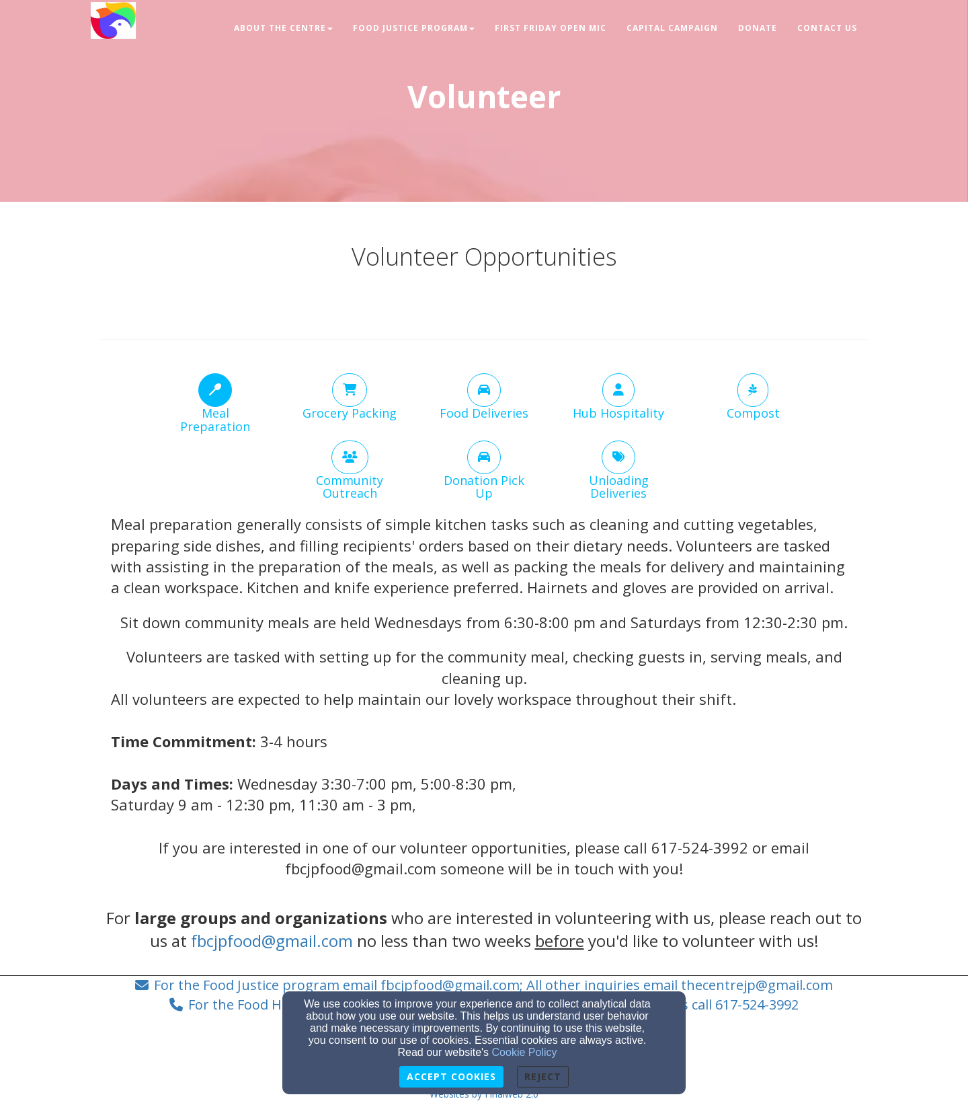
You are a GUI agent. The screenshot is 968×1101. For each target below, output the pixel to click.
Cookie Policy (524, 1052)
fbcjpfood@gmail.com (272, 940)
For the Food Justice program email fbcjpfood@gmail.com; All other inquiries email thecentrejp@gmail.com (493, 985)
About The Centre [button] (283, 28)
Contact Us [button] (827, 28)
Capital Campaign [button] (672, 28)
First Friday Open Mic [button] (550, 28)
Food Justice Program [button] (414, 28)
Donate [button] (757, 28)
